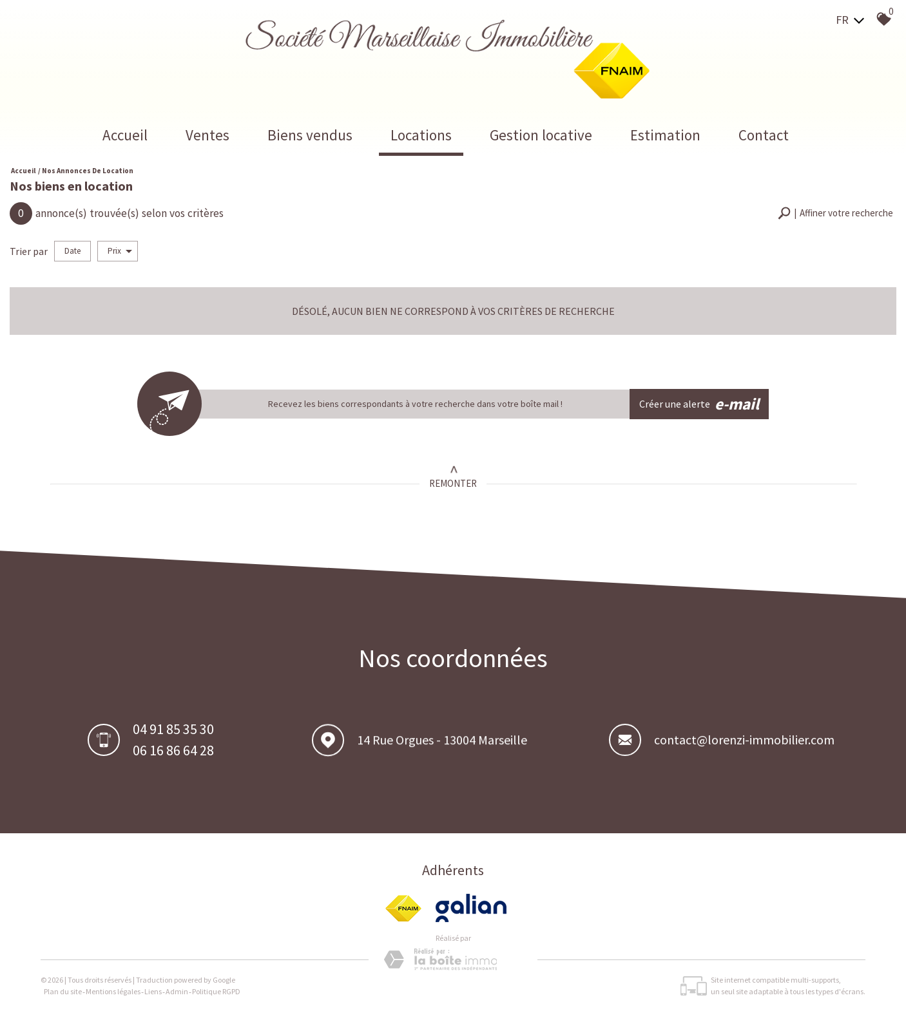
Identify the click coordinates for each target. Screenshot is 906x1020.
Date (72, 250)
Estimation (665, 135)
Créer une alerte (699, 404)
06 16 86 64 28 (173, 751)
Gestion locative (541, 135)
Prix (120, 250)
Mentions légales (113, 991)
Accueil (125, 135)
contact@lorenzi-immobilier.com (744, 743)
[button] (835, 213)
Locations (421, 135)
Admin (177, 991)
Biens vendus (309, 135)
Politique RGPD (216, 991)
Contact (763, 135)
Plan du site (63, 991)
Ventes (207, 135)
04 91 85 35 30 (173, 730)
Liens (153, 991)
